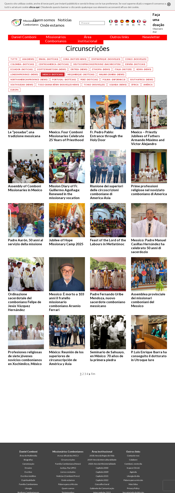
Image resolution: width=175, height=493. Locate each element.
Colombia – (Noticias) (22, 64)
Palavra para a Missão (68, 484)
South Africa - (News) (141, 79)
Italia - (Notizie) (123, 69)
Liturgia (28, 488)
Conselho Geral (102, 484)
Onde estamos (52, 25)
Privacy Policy (133, 488)
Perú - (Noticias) (89, 79)
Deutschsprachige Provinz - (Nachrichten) (96, 64)
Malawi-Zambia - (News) (111, 74)
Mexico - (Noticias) (53, 74)
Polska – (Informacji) (114, 79)
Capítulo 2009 (102, 472)
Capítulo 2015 (102, 476)
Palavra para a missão (133, 480)
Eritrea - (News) (79, 69)
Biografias (28, 459)
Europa (14, 89)
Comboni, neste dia (133, 463)
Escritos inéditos (28, 476)
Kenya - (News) (143, 69)
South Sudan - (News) (21, 84)
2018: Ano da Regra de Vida (102, 455)
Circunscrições (68, 459)
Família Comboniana (28, 484)
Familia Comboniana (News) (68, 463)
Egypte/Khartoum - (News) (51, 69)
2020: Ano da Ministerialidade (102, 463)
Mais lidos (133, 484)
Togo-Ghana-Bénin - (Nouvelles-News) (58, 84)
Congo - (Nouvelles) (135, 59)
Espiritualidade (28, 480)
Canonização (28, 463)
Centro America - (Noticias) (54, 64)
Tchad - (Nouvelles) (94, 84)
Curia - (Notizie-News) (74, 59)
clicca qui (34, 7)
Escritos (28, 472)
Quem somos (44, 20)
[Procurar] (92, 23)
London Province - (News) (24, 74)
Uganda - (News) (117, 84)
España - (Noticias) (135, 64)
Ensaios (28, 468)
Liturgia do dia (133, 476)
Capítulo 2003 (102, 468)
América (148, 84)
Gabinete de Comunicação (102, 488)
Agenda (133, 472)
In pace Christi (133, 468)
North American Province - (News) (28, 79)
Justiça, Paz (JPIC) (68, 468)
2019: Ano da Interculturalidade (102, 459)
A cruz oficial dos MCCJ (68, 455)
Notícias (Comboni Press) (68, 476)
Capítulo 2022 (102, 480)
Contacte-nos (133, 455)
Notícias (65, 20)
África (135, 84)
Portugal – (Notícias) (64, 79)
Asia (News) (28, 59)
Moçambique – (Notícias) (81, 74)
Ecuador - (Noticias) (21, 69)
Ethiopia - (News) (101, 69)
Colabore (133, 459)
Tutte (13, 59)
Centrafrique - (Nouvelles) (105, 59)
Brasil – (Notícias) (48, 59)
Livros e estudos (68, 472)
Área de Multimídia (28, 455)
